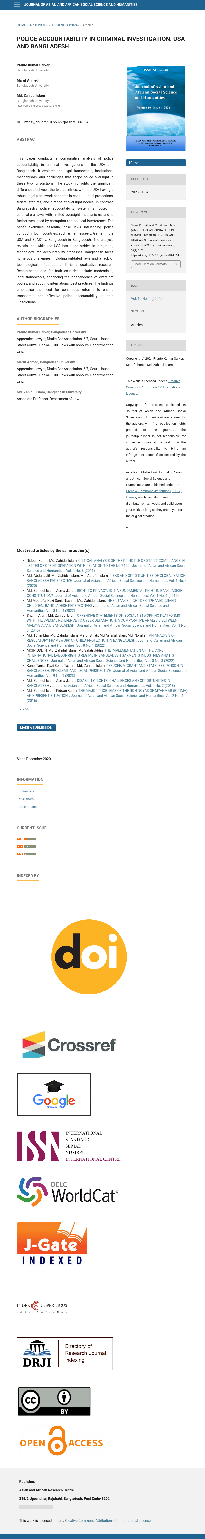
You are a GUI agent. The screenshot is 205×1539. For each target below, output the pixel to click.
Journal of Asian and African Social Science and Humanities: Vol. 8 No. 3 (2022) (112, 661)
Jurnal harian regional (36, 1507)
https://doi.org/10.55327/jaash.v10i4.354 (56, 122)
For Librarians (27, 807)
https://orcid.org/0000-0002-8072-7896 (38, 105)
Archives (37, 25)
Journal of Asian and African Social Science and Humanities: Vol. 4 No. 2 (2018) (113, 686)
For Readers (25, 791)
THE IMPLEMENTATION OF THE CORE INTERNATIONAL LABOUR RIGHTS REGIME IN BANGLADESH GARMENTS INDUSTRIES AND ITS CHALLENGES (100, 655)
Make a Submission (36, 727)
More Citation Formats (151, 264)
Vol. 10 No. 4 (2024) (64, 25)
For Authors (25, 799)
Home (21, 25)
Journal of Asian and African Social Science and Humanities (80, 5)
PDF (136, 163)
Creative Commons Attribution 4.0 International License (153, 387)
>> (27, 709)
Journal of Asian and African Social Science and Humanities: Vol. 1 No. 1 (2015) (117, 596)
